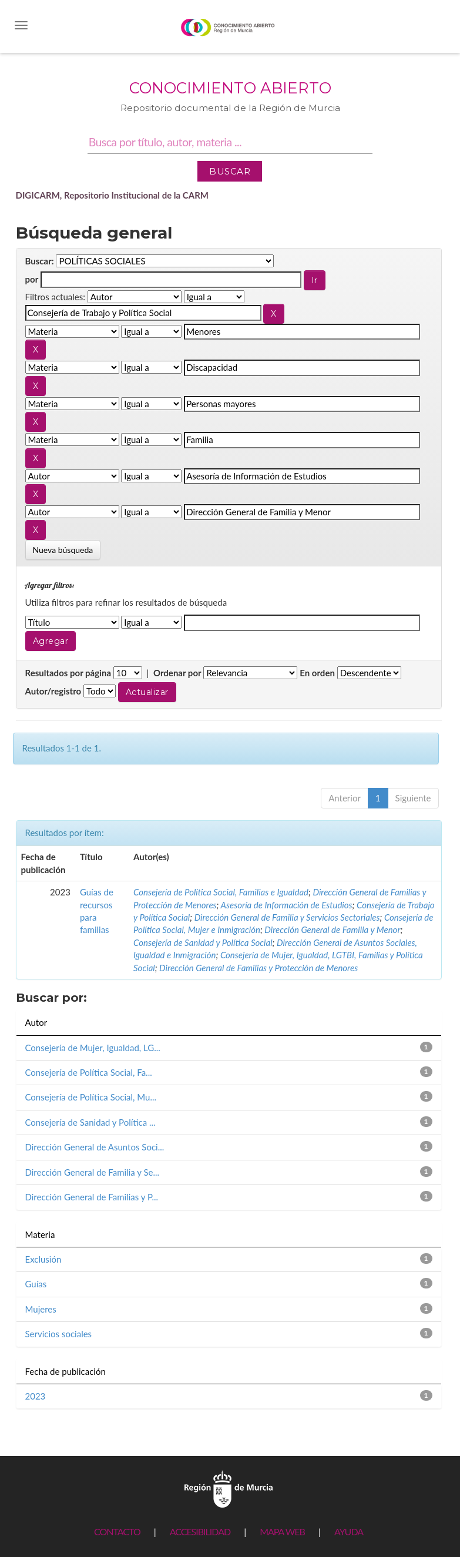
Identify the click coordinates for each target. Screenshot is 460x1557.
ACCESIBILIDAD (200, 1531)
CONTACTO (117, 1531)
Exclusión (43, 1259)
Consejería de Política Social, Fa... (88, 1072)
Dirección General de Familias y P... (92, 1197)
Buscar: (39, 261)
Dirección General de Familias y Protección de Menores (258, 967)
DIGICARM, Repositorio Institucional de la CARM (112, 195)
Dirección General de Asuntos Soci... (94, 1147)
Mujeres (40, 1309)
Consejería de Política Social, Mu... (91, 1097)
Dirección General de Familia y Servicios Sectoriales (287, 917)
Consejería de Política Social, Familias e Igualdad (220, 892)
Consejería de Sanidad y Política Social (203, 942)
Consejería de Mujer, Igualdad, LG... (92, 1047)
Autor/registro (53, 691)
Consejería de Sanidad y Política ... (90, 1122)
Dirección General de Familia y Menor (332, 929)
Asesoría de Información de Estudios (286, 905)
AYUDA (348, 1531)
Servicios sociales (58, 1333)
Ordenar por (177, 672)
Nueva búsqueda (63, 550)
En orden (317, 672)
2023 (35, 1396)
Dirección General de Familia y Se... (92, 1172)
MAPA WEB (282, 1531)
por (32, 279)
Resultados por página (68, 672)
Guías (36, 1284)
